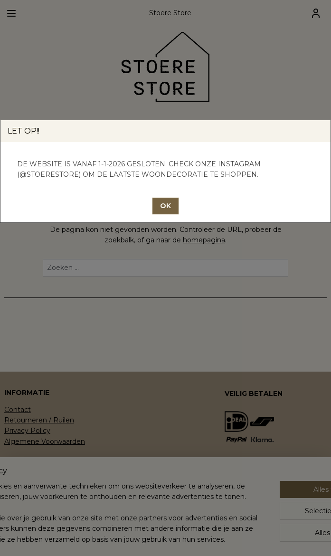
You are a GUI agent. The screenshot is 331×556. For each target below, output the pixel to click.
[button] (165, 206)
